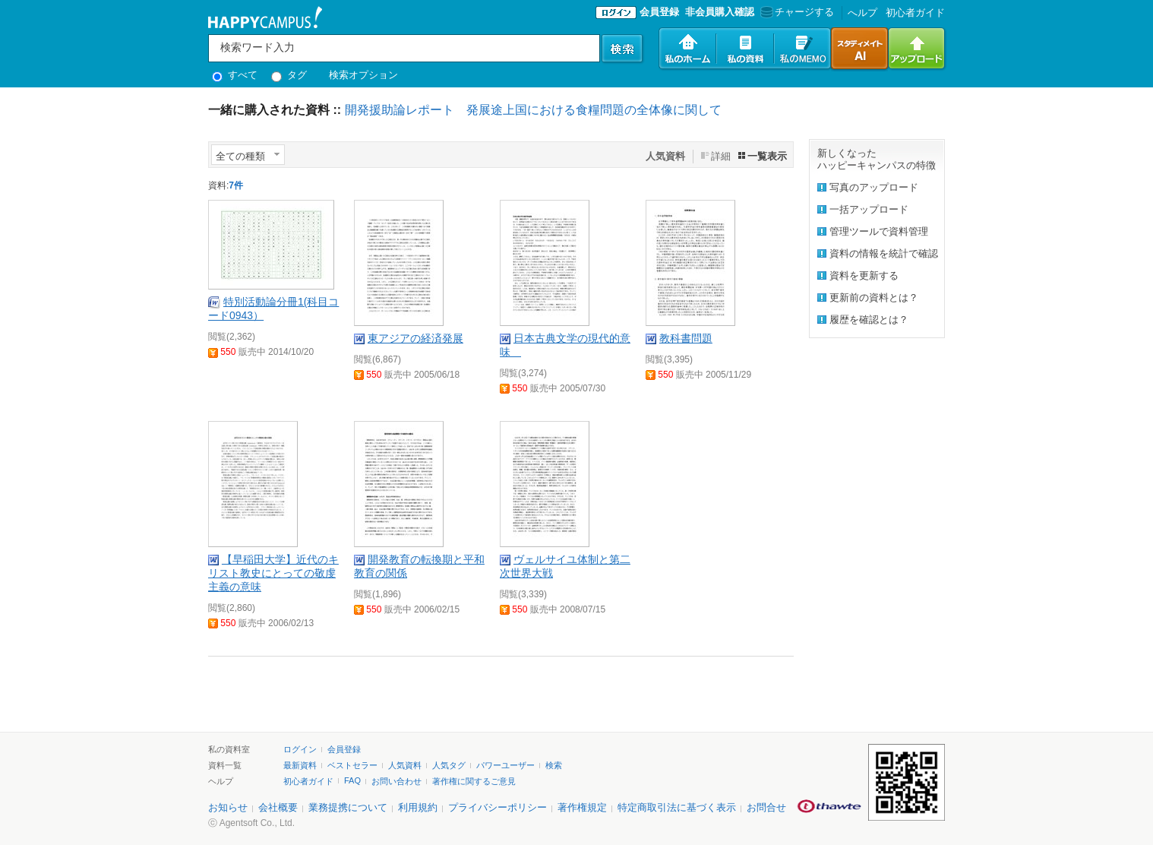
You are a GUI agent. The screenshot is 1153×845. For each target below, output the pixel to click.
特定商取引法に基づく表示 (677, 807)
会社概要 (278, 807)
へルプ (862, 12)
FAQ (352, 780)
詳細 (721, 156)
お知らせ (228, 807)
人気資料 (405, 765)
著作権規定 (582, 807)
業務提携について (347, 807)
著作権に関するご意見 (474, 781)
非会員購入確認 (719, 11)
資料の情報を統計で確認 (883, 253)
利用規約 (418, 807)
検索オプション (363, 75)
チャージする (795, 11)
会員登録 (659, 11)
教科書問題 (685, 338)
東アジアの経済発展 (415, 338)
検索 (553, 765)
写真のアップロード (873, 187)
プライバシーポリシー (497, 807)
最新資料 (300, 765)
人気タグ (449, 765)
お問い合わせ (396, 781)
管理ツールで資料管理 (878, 231)
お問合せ (766, 807)
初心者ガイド (915, 12)
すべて (234, 75)
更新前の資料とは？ (873, 297)
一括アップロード (868, 209)
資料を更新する (864, 275)
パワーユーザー (505, 765)
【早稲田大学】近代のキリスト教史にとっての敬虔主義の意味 (273, 573)
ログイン (300, 749)
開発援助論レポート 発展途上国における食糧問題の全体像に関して (533, 109)
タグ (289, 75)
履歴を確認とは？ (868, 319)
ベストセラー (352, 765)
